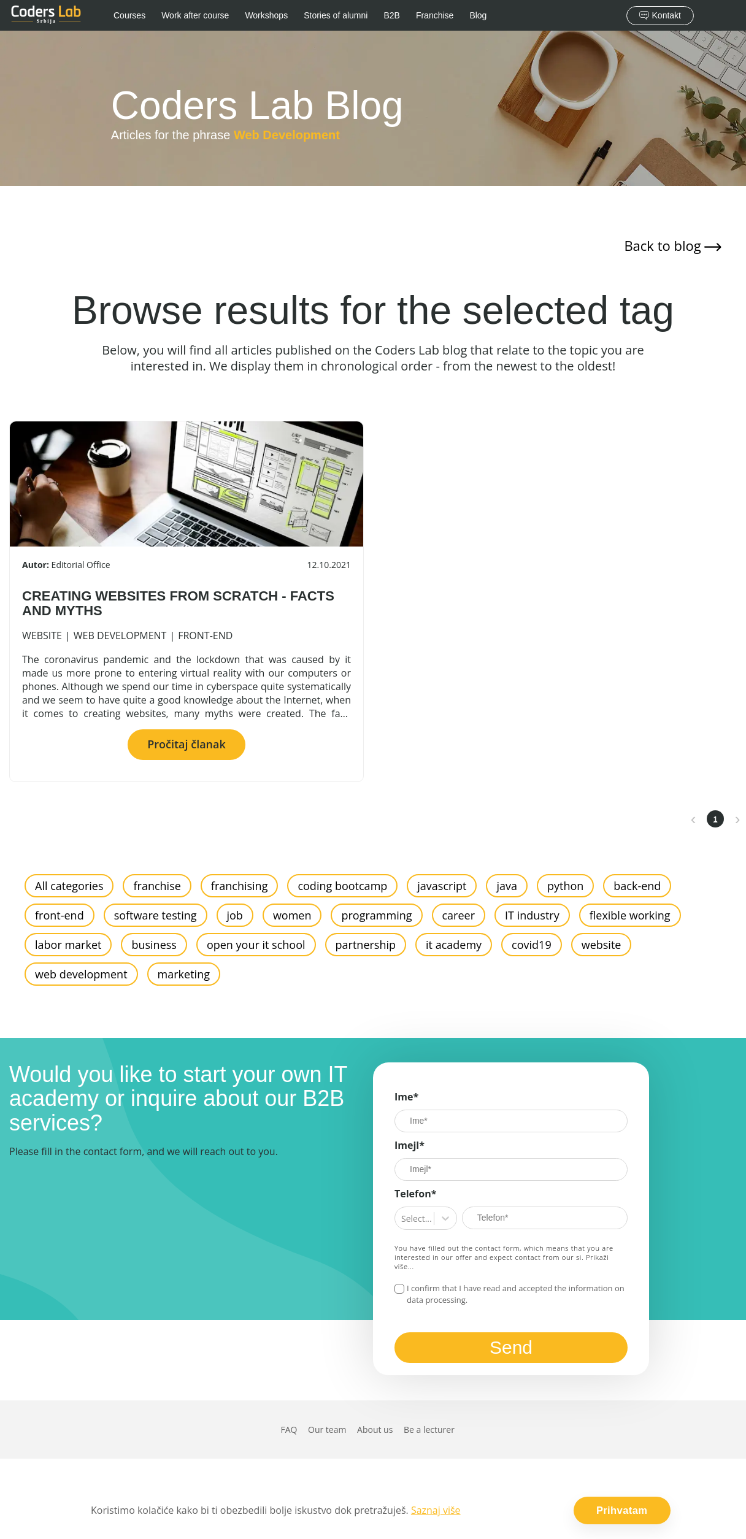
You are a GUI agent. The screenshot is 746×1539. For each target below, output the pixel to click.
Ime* (406, 1096)
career (458, 915)
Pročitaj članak (186, 744)
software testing (155, 915)
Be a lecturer (429, 1429)
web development (120, 635)
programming (376, 915)
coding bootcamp (342, 885)
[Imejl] (511, 1169)
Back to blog (672, 245)
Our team (327, 1429)
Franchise (434, 15)
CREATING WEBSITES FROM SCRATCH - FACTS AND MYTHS (178, 603)
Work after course (195, 15)
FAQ (288, 1429)
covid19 (532, 944)
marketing (184, 974)
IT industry (532, 915)
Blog (477, 15)
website (42, 635)
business (153, 944)
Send (511, 1347)
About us (375, 1429)
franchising (239, 885)
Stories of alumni (335, 15)
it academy (454, 944)
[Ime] (511, 1121)
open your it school (256, 944)
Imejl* (409, 1145)
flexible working (630, 915)
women (292, 915)
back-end (637, 885)
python (565, 885)
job (235, 915)
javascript (441, 885)
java (506, 885)
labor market (68, 944)
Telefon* (415, 1193)
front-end (205, 635)
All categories (69, 885)
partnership (366, 944)
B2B (391, 15)
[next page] (737, 818)
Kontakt (660, 15)
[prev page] (693, 818)
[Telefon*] (545, 1218)
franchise (156, 885)
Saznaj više (436, 1510)
